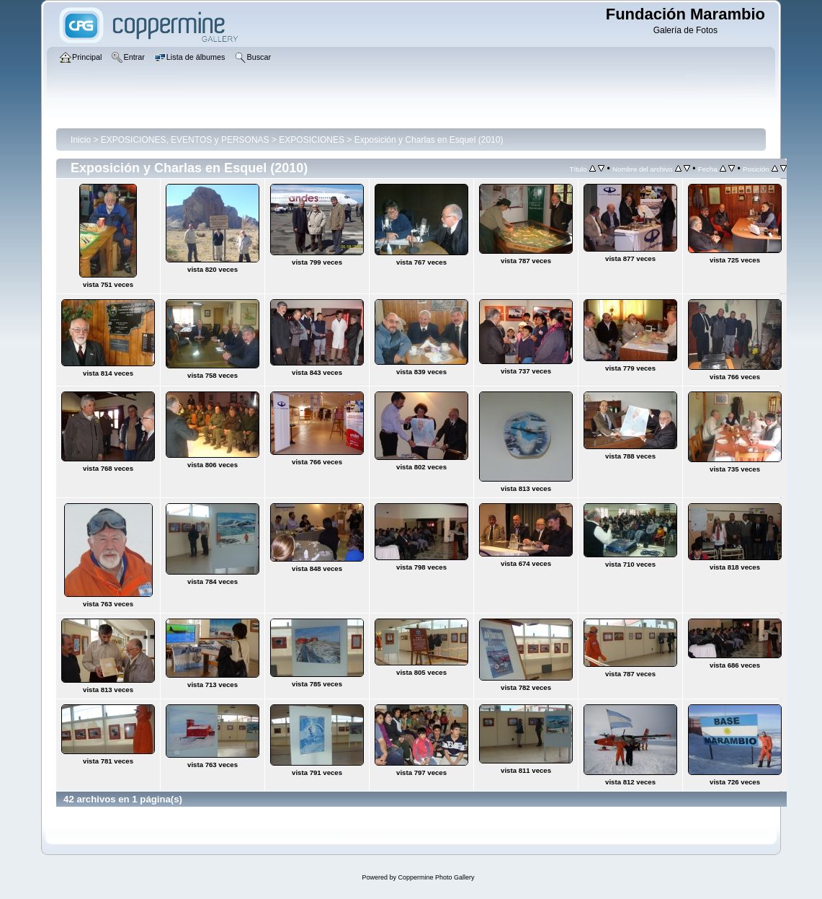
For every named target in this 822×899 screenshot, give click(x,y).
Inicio (81, 140)
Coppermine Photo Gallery (436, 877)
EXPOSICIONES (311, 140)
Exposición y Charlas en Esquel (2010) (429, 140)
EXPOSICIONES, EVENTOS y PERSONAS (185, 140)
